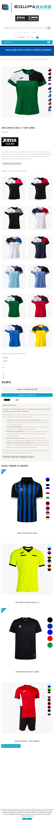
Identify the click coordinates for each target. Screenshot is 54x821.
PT (28, 24)
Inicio (19, 32)
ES (25, 24)
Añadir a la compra (27, 395)
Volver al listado (11, 746)
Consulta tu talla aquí (12, 163)
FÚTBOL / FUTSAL (5, 59)
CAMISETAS (24, 59)
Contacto (33, 32)
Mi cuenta (20, 37)
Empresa (26, 32)
